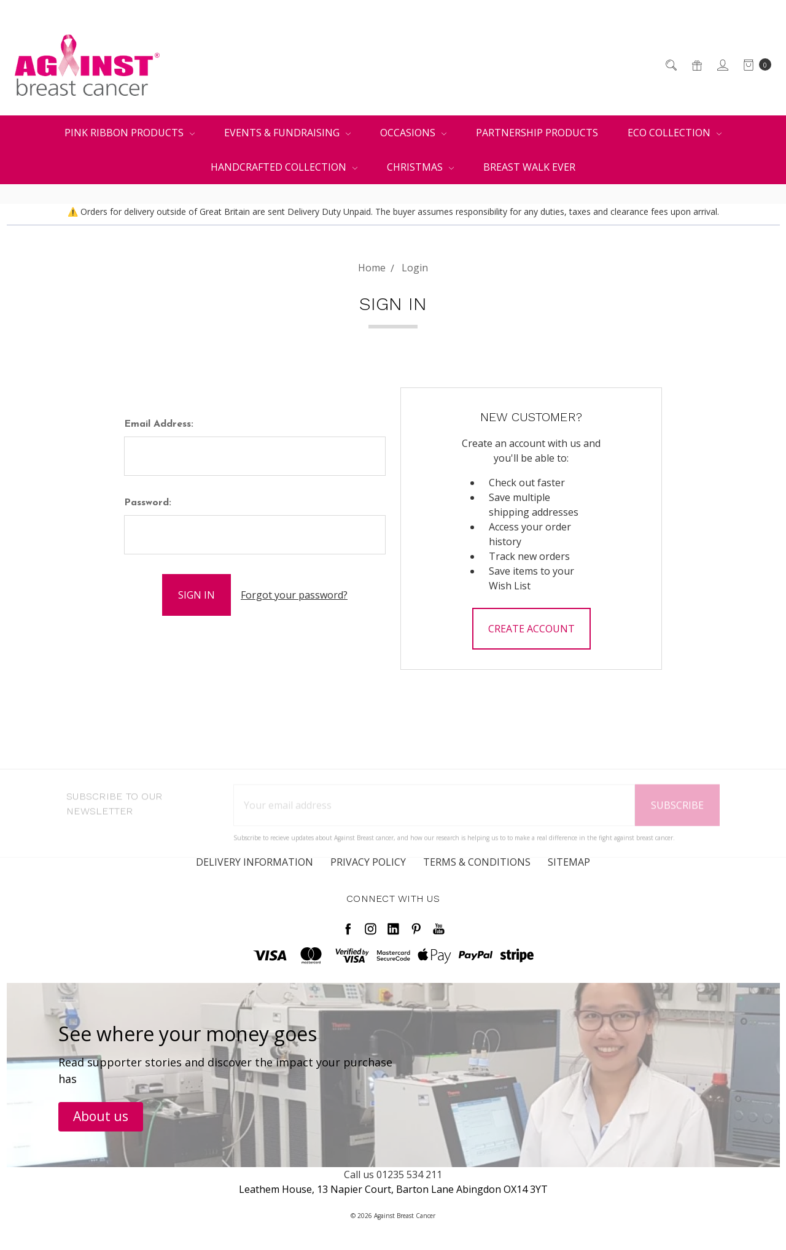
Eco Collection (675, 132)
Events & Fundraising (287, 132)
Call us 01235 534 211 (393, 1174)
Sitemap (569, 868)
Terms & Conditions (477, 868)
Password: (147, 503)
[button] (100, 1117)
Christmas (420, 167)
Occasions (413, 132)
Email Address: (158, 424)
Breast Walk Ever (529, 167)
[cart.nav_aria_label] (753, 65)
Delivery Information (254, 868)
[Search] (670, 65)
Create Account (531, 628)
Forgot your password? (294, 595)
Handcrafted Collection (284, 167)
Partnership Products (537, 132)
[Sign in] (721, 65)
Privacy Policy (368, 868)
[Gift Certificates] (696, 65)
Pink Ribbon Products (129, 132)
